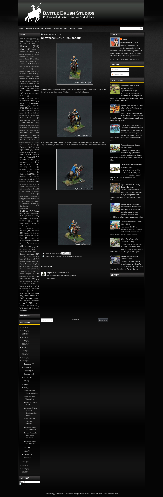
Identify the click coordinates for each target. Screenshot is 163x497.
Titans (33, 279)
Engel (49, 273)
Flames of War (25, 155)
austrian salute (34, 78)
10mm (34, 39)
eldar (37, 137)
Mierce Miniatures (27, 201)
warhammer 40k (31, 296)
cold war (33, 108)
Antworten (51, 278)
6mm (32, 52)
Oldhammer (35, 213)
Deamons (24, 127)
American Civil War (27, 64)
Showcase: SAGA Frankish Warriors (30, 421)
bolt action (27, 93)
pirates (33, 221)
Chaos (21, 103)
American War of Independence (29, 66)
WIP (25, 303)
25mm (33, 43)
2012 (24, 472)
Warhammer (33, 293)
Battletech (22, 83)
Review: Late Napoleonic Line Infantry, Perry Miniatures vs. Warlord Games (131, 107)
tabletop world (27, 266)
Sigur (125, 39)
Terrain (32, 271)
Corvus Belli (32, 113)
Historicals (66, 256)
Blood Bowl (34, 88)
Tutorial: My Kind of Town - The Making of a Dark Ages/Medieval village (132, 88)
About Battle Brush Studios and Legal (38, 28)
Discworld (33, 130)
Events (33, 145)
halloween (32, 167)
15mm (21, 41)
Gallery (72, 28)
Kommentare (117, 74)
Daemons (33, 118)
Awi (23, 81)
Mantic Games (24, 196)
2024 (24, 334)
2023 (24, 337)
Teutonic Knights (25, 273)
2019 (24, 351)
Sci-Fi (21, 240)
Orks (29, 216)
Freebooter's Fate (26, 159)
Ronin (34, 233)
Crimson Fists (34, 115)
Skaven (21, 251)
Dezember (28, 364)
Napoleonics (24, 206)
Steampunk (31, 259)
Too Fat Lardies (24, 281)
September (28, 374)
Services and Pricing (60, 28)
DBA (35, 123)
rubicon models (24, 235)
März (26, 451)
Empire (34, 140)
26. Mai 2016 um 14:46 (60, 273)
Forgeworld (30, 157)
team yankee (31, 269)
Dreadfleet (23, 132)
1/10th (21, 39)
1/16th (28, 39)
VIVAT (37, 286)
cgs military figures (33, 98)
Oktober (27, 371)
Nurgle (36, 211)
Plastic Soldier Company (27, 223)
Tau (20, 269)
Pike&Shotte (23, 221)
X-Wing (34, 308)
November (28, 367)
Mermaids (36, 199)
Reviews (35, 230)
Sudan (35, 261)
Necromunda (23, 208)
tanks (35, 266)
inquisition (22, 181)
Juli (25, 381)
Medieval (27, 199)
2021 (24, 344)
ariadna (24, 73)
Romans (26, 233)
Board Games (32, 91)
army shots (32, 73)
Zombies (22, 310)
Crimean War (23, 115)
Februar (27, 454)
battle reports (32, 81)
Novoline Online (113, 494)
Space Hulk (32, 251)
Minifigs (37, 201)
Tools (34, 281)
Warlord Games (32, 298)
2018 (24, 354)
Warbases (25, 288)
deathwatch (33, 127)
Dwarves (36, 135)
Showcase (78, 256)
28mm (52, 256)
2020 (24, 347)
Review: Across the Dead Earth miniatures (30, 435)
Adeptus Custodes (25, 54)
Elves (25, 140)
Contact (80, 28)
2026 (24, 327)
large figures (28, 189)
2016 (24, 361)
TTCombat (22, 283)
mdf (20, 199)
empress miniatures (25, 142)
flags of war (31, 152)
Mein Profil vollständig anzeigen (124, 59)
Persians (34, 218)
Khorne (31, 184)
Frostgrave (22, 162)
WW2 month (23, 308)
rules (35, 235)
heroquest (32, 172)
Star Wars (23, 256)
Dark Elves (35, 120)
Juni (25, 384)
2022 (24, 341)
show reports (34, 240)
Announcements (33, 71)
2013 (24, 469)
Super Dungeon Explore (29, 264)
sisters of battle (29, 249)
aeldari (32, 56)
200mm (37, 41)
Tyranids (21, 286)
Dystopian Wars (27, 137)
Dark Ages (58, 256)
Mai (25, 387)
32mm (22, 49)
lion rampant (26, 191)
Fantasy (22, 147)
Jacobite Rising (34, 181)
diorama (22, 130)
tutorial (33, 283)
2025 (24, 331)
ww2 (32, 305)
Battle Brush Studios (66, 494)
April (26, 448)
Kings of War (30, 186)
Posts (115, 70)
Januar (26, 458)
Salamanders (32, 238)
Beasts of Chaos (34, 83)
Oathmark (26, 213)
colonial (21, 110)
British (37, 93)
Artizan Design (24, 76)
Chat (21, 108)
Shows (28, 247)
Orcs (23, 216)
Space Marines (26, 254)
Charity (34, 105)
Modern (24, 203)
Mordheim (33, 203)
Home (21, 28)
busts (24, 96)
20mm (24, 43)
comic (29, 110)
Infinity (32, 179)
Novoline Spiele (101, 494)
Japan (24, 184)
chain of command (28, 101)
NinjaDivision (24, 211)
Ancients (26, 69)
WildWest (36, 300)
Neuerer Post (47, 320)
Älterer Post (103, 320)
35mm (34, 49)
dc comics (22, 125)
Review (22, 230)
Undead (29, 286)
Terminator (22, 271)
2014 (24, 465)
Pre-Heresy (23, 226)
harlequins (22, 169)
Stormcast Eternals (25, 261)
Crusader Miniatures (93, 142)
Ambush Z (32, 61)
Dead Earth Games (33, 125)
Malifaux (33, 194)
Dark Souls (26, 123)
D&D (23, 118)
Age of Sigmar (24, 59)
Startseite (75, 319)
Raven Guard (34, 226)
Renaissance (29, 228)
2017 (24, 357)
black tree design (27, 86)
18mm (30, 41)
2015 (24, 462)
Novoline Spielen (89, 494)
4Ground (22, 51)
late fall (37, 189)
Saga (72, 256)
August (27, 377)
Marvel (34, 196)
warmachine (26, 300)
